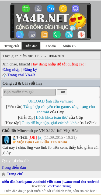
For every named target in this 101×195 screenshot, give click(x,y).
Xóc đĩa (50, 46)
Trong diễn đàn (13, 167)
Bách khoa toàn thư (52, 117)
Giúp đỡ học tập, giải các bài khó (49, 123)
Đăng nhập (11, 69)
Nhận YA (69, 46)
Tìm (62, 92)
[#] (40, 137)
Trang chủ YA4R (21, 75)
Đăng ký (30, 69)
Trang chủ (11, 46)
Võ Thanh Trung (59, 186)
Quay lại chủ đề (15, 160)
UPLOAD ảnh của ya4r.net (50, 101)
